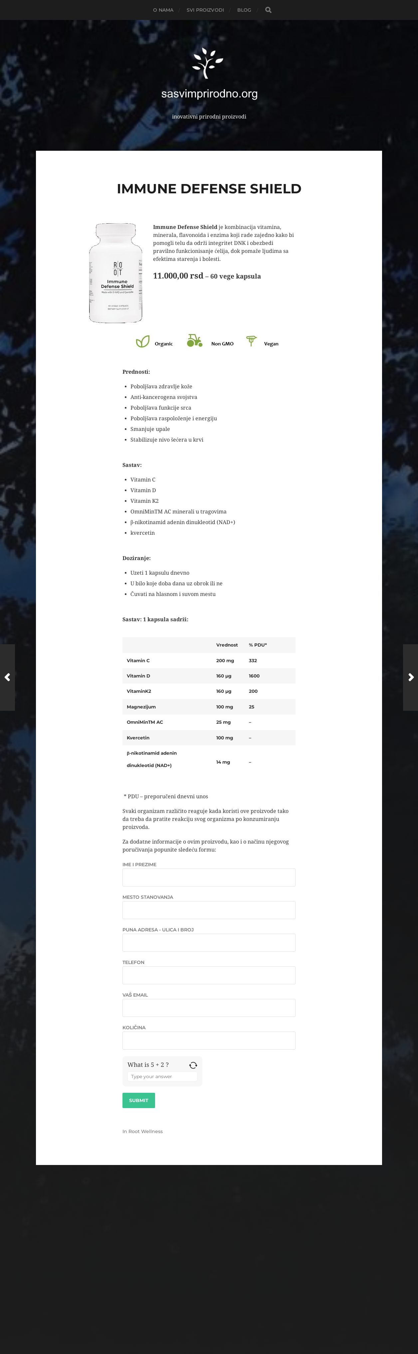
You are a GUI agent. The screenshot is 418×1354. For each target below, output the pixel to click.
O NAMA (163, 10)
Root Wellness (145, 1131)
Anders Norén (222, 1325)
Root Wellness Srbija (221, 1309)
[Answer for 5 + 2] (162, 1076)
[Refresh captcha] (193, 1065)
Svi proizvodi (205, 10)
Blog (244, 10)
